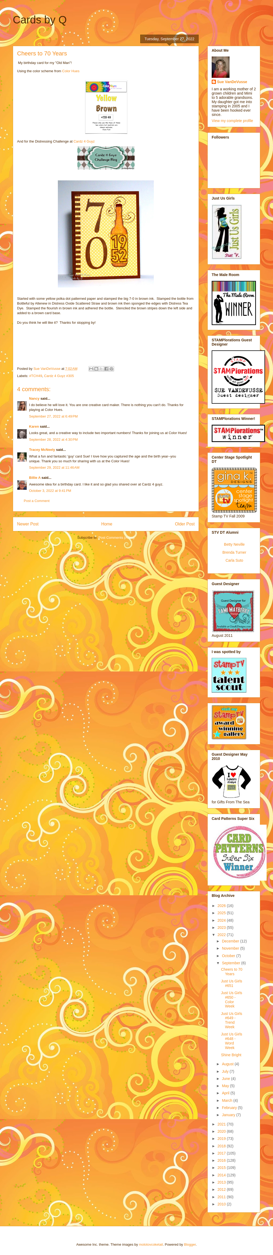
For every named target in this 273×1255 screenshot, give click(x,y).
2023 (222, 927)
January (229, 1115)
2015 (222, 1167)
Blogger (190, 1244)
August (228, 1064)
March (227, 1100)
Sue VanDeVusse (232, 82)
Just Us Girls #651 (231, 983)
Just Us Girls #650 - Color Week (231, 999)
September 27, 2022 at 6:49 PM (53, 416)
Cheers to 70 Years (231, 971)
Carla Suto (234, 560)
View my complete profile (232, 121)
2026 (222, 906)
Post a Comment (37, 501)
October (229, 956)
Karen (34, 426)
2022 (222, 935)
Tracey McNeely (42, 450)
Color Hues (70, 71)
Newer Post (28, 524)
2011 (222, 1197)
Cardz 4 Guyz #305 (59, 376)
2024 (222, 920)
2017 (222, 1153)
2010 (222, 1204)
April (226, 1093)
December (231, 941)
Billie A (35, 478)
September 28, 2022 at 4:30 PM (53, 440)
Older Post (185, 524)
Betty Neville (234, 544)
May (226, 1086)
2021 (222, 1124)
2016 (222, 1160)
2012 (222, 1189)
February (230, 1108)
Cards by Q (40, 20)
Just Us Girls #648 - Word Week (231, 1041)
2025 (222, 913)
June (226, 1078)
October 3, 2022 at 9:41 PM (50, 491)
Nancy (34, 398)
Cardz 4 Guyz (84, 141)
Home (107, 524)
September (231, 963)
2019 (222, 1138)
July (226, 1071)
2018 (222, 1146)
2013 (222, 1182)
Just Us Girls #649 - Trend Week (231, 1020)
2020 (222, 1131)
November (231, 948)
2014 (222, 1175)
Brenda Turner (234, 552)
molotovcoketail (151, 1244)
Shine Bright (231, 1055)
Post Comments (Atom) (116, 538)
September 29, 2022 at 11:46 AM (54, 467)
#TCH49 (35, 376)
